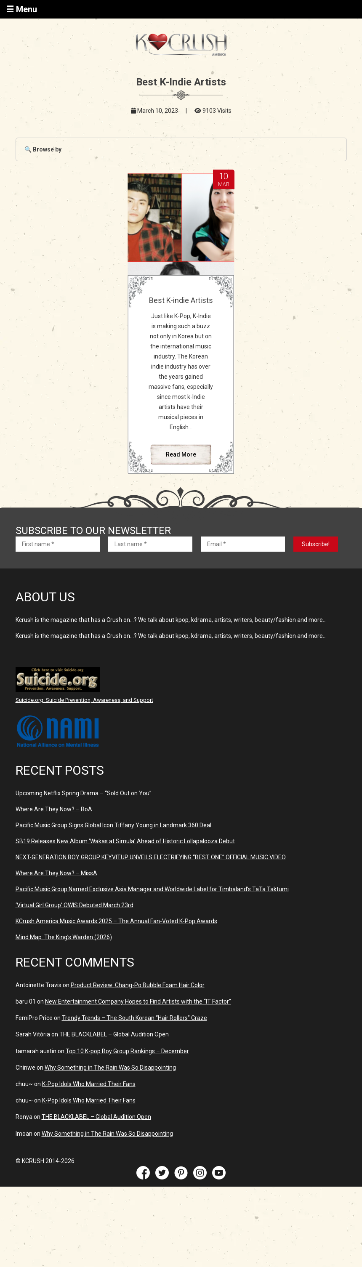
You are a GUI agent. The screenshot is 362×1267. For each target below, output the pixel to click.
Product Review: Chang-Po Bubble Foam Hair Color (138, 985)
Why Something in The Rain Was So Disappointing (110, 1067)
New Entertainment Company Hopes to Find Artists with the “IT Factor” (138, 1001)
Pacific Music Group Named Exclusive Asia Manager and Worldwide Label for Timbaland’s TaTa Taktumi (152, 889)
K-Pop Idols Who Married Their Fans (89, 1084)
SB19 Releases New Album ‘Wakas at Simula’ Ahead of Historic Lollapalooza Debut (125, 841)
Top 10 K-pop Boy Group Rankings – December (127, 1051)
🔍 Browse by (42, 149)
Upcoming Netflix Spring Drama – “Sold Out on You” (84, 793)
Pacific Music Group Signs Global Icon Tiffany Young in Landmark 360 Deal (113, 825)
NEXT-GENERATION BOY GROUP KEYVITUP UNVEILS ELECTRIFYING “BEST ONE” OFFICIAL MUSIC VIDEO (151, 857)
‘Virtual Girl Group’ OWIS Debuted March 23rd (74, 905)
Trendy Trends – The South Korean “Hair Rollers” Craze (134, 1018)
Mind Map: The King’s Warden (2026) (64, 937)
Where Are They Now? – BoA (54, 809)
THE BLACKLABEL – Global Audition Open (114, 1034)
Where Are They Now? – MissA (56, 873)
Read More (181, 454)
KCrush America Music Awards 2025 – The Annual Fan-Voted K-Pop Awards (116, 921)
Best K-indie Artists (181, 300)
